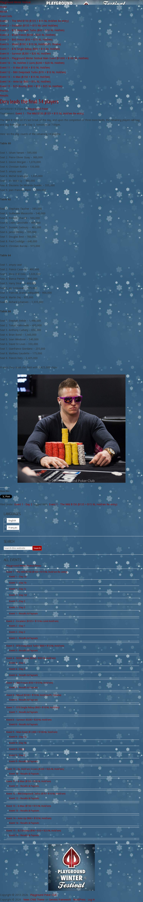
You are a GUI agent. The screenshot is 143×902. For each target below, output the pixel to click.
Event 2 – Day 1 (17, 625)
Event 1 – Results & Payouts (23, 613)
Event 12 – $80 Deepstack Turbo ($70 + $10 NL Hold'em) (36, 793)
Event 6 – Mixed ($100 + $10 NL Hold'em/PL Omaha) (34, 695)
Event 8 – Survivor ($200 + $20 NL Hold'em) (29, 719)
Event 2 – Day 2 (17, 632)
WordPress (79, 899)
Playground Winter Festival (15, 2)
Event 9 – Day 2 (17, 749)
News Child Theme (34, 899)
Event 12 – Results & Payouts (24, 798)
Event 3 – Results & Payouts (23, 650)
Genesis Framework (60, 899)
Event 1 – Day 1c (17, 588)
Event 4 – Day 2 (17, 669)
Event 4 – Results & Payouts (23, 675)
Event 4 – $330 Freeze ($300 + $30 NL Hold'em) (31, 658)
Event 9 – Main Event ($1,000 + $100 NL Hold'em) (32, 732)
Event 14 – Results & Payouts (24, 823)
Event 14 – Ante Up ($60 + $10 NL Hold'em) (29, 818)
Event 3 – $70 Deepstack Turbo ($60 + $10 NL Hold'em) (35, 645)
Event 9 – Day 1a (17, 736)
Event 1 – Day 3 (17, 607)
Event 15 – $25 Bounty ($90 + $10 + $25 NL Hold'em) (34, 830)
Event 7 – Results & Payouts (23, 712)
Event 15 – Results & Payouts (24, 835)
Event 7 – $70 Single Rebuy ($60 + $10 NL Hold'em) (33, 707)
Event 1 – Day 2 (17, 601)
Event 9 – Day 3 (17, 755)
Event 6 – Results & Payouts (23, 699)
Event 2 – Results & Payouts (23, 638)
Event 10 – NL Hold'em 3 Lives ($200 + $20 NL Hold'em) (35, 769)
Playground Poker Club (43, 894)
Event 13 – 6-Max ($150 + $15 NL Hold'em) (29, 806)
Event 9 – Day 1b (18, 742)
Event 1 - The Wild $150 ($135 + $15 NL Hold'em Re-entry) (49, 113)
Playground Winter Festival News (24, 565)
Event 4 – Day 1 (17, 662)
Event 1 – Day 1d (18, 595)
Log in (91, 899)
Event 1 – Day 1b (18, 582)
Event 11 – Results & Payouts (24, 786)
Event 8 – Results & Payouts (23, 724)
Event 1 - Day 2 (23, 504)
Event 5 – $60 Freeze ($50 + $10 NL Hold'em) (30, 682)
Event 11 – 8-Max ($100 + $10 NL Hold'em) (29, 781)
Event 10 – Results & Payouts (24, 773)
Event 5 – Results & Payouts (23, 687)
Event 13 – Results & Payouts (24, 810)
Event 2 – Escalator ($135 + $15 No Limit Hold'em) (32, 621)
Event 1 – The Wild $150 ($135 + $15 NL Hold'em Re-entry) (37, 571)
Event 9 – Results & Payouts (23, 761)
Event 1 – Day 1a (17, 576)
